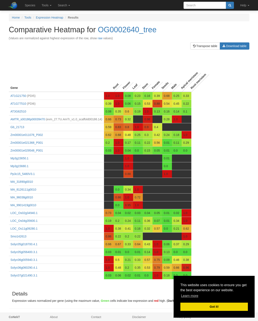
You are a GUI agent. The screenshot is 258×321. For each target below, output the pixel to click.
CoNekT (14, 317)
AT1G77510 (18, 103)
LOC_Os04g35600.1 (24, 220)
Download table (234, 46)
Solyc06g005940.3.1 (24, 259)
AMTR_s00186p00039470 (28, 119)
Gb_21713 (17, 127)
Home (16, 17)
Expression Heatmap (49, 17)
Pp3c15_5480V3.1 (23, 174)
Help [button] (244, 5)
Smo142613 (19, 236)
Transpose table (205, 46)
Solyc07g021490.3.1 (24, 275)
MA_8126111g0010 (23, 189)
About (54, 317)
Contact (96, 317)
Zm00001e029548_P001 (27, 150)
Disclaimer (139, 317)
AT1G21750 (18, 96)
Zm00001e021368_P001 (27, 142)
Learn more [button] (189, 296)
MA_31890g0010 (22, 181)
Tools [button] (46, 5)
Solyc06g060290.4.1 (24, 267)
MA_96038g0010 (22, 197)
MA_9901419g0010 (23, 205)
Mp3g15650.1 (20, 158)
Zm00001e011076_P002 (27, 135)
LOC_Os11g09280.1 (24, 228)
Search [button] (64, 5)
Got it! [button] (214, 306)
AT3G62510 (18, 111)
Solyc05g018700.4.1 (24, 244)
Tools (27, 17)
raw (100, 38)
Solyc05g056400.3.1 (24, 252)
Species (30, 5)
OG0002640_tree (127, 29)
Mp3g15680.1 (20, 166)
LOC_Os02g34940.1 (24, 213)
